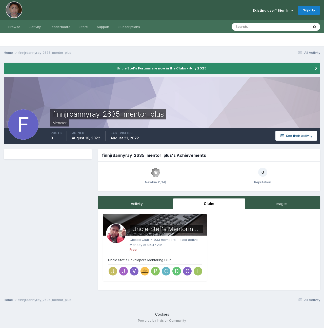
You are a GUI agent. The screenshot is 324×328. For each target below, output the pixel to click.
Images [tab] (282, 203)
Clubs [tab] (209, 203)
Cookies (162, 314)
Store (83, 27)
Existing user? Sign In (273, 10)
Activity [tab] (137, 203)
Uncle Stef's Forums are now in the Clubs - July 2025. (162, 68)
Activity (35, 27)
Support (103, 27)
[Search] (254, 27)
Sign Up (309, 10)
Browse (14, 27)
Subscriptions (129, 27)
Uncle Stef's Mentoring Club (172, 229)
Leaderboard (60, 27)
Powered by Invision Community (162, 320)
